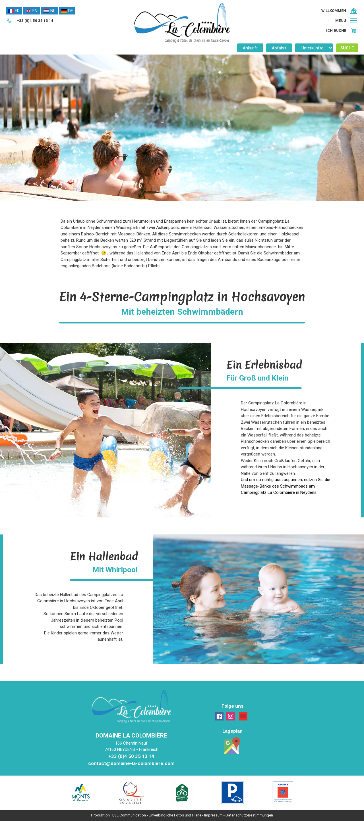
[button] (346, 21)
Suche (347, 48)
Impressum (213, 815)
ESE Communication (129, 815)
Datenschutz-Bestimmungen (249, 815)
